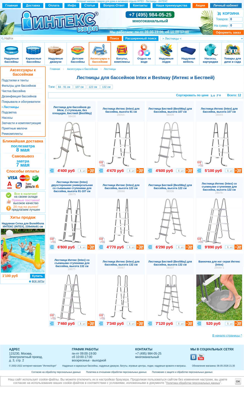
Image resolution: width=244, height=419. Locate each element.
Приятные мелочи (14, 128)
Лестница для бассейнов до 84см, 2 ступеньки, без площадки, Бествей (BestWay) (72, 112)
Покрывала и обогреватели (21, 101)
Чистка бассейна (14, 91)
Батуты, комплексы (122, 47)
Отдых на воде (144, 47)
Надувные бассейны (11, 47)
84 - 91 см (64, 86)
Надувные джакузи (56, 47)
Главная (11, 5)
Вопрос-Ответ (114, 5)
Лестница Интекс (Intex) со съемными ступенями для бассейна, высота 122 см (219, 188)
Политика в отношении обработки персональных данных (116, 372)
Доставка (33, 5)
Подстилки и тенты (15, 80)
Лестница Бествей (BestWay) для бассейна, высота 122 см (170, 188)
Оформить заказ (228, 32)
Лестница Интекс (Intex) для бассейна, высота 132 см (121, 264)
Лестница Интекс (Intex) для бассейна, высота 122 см (121, 188)
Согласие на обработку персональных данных (56, 372)
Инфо (72, 5)
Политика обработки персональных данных (193, 382)
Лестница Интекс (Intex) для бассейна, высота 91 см (121, 111)
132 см (106, 86)
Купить (37, 276)
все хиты (38, 281)
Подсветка (9, 112)
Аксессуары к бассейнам (99, 47)
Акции (200, 5)
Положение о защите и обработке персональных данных (182, 372)
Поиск (114, 38)
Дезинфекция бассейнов (19, 96)
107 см (79, 86)
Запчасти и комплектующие (21, 123)
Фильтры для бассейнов (19, 85)
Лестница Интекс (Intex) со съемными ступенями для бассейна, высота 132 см (72, 264)
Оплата (53, 5)
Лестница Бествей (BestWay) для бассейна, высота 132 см (170, 264)
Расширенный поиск (141, 38)
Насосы (7, 117)
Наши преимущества (171, 5)
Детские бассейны (78, 47)
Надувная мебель (188, 47)
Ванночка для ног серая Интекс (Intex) (219, 264)
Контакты (140, 5)
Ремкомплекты (12, 133)
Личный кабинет (226, 5)
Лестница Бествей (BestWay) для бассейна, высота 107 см (170, 111)
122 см (93, 86)
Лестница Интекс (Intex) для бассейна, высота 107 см (219, 111)
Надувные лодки (166, 47)
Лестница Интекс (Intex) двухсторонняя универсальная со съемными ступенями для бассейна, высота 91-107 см (72, 188)
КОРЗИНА (230, 13)
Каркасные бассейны (34, 47)
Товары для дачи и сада (232, 47)
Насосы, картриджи (210, 47)
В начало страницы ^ (227, 335)
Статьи (89, 5)
